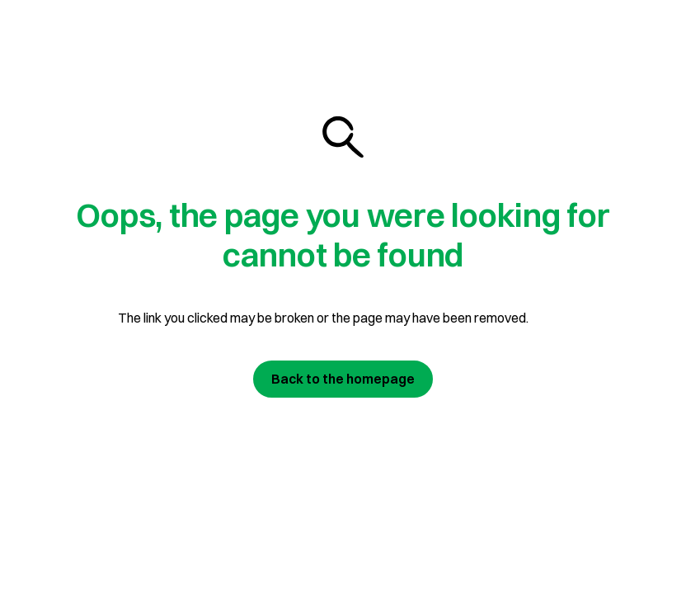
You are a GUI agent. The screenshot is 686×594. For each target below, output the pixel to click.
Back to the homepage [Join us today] (343, 378)
